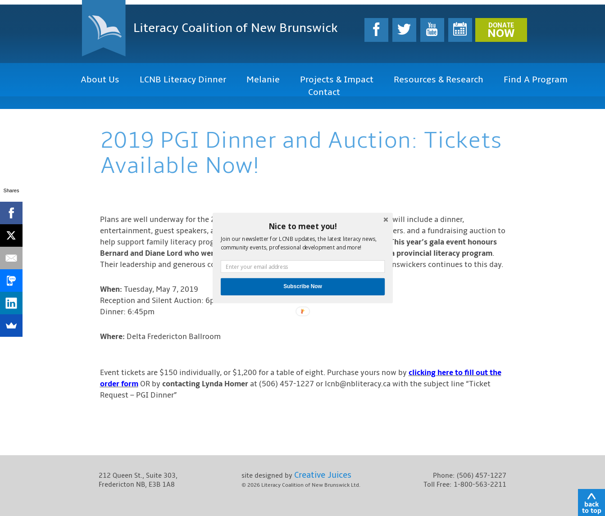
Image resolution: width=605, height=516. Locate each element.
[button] (302, 226)
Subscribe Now (302, 287)
